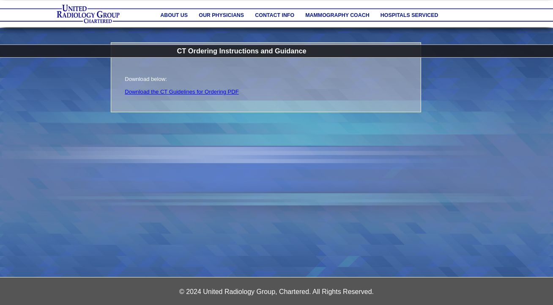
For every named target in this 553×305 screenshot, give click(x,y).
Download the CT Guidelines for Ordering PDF (181, 92)
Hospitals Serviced (409, 15)
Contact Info (274, 15)
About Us (174, 15)
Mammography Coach (337, 15)
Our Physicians (221, 15)
